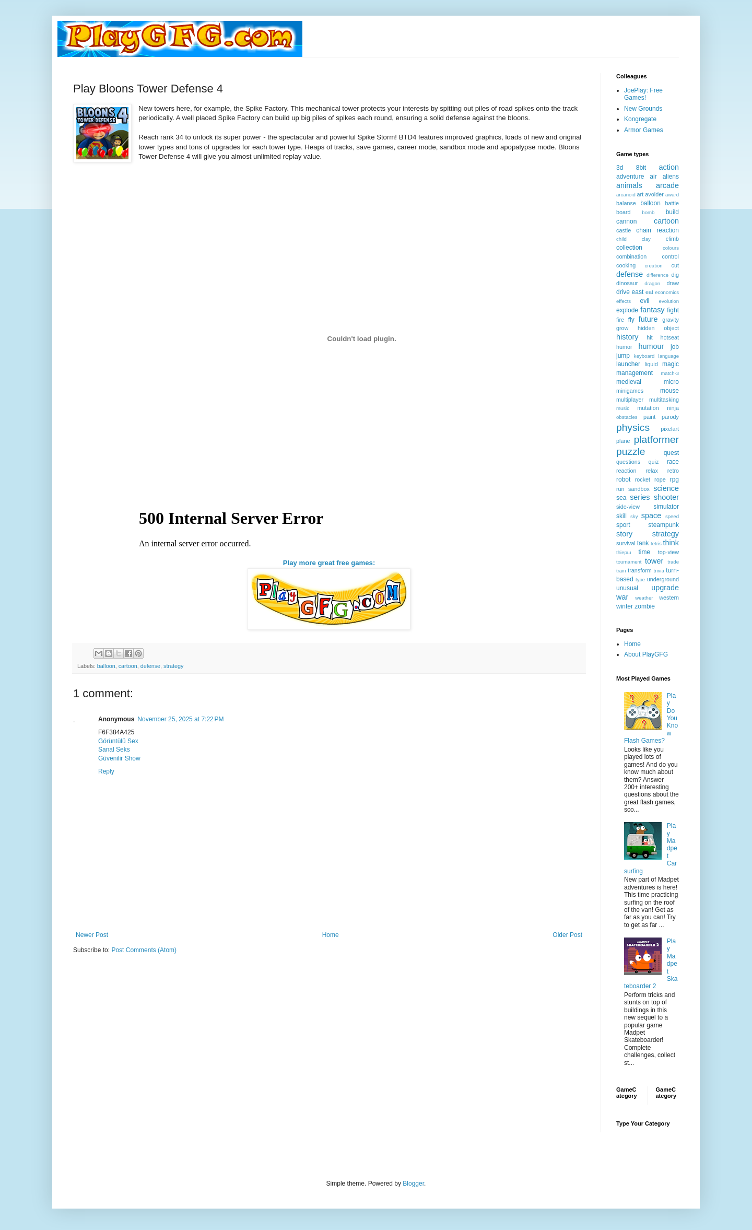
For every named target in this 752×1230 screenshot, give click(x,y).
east (638, 292)
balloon (106, 666)
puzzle (630, 451)
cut (675, 265)
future (648, 319)
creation (654, 265)
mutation (648, 408)
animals (629, 185)
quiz (654, 462)
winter (624, 606)
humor (624, 347)
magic (670, 364)
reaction (626, 470)
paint (649, 417)
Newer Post (92, 935)
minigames (629, 391)
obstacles (627, 417)
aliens (671, 176)
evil (645, 300)
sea (621, 497)
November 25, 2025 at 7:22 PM (180, 719)
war (622, 597)
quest (671, 452)
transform (640, 570)
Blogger (413, 1183)
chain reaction (657, 230)
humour (651, 346)
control (670, 256)
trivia (659, 570)
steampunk (663, 525)
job (675, 346)
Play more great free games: (329, 563)
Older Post (567, 935)
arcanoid (626, 194)
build (672, 212)
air (653, 176)
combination (631, 256)
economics (667, 292)
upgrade (665, 587)
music (622, 408)
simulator (666, 506)
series (640, 497)
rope (660, 479)
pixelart (670, 429)
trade (673, 562)
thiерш (623, 552)
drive (623, 292)
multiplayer (629, 399)
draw (673, 283)
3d (619, 167)
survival (626, 543)
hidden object (658, 328)
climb (672, 239)
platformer (656, 439)
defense (150, 666)
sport (623, 525)
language (669, 356)
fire (620, 320)
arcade (667, 185)
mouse (669, 390)
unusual (627, 588)
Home (330, 935)
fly (631, 319)
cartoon (128, 666)
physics (633, 427)
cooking (626, 265)
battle (672, 203)
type (640, 579)
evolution (669, 301)
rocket (642, 479)
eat (649, 292)
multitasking (664, 399)
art (640, 194)
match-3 (670, 373)
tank (643, 543)
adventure (630, 176)
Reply (106, 771)
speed (672, 516)
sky (634, 516)
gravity (670, 320)
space (651, 515)
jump (623, 355)
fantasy (652, 310)
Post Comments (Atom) (144, 950)
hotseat (670, 337)
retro (673, 470)
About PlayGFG (646, 654)
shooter (666, 497)
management (634, 373)
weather (644, 598)
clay (646, 239)
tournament (629, 562)
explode (627, 310)
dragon (652, 283)
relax (651, 470)
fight (673, 310)
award (672, 194)
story (624, 534)
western (669, 597)
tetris (656, 543)
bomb (648, 212)
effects (623, 301)
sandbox (639, 489)
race (673, 461)
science (666, 488)
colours (671, 248)
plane (623, 441)
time (644, 552)
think (671, 542)
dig (675, 275)
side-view (628, 506)
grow (622, 328)
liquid (651, 364)
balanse (626, 203)
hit (649, 337)
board (623, 212)
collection (629, 247)
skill (621, 516)
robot (623, 479)
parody (670, 417)
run (620, 489)
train (621, 570)
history (627, 337)
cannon (626, 221)
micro (671, 381)
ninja (673, 408)
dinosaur (627, 283)
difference (657, 275)
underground (663, 579)
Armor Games (643, 130)
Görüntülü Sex (118, 741)
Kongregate (640, 119)
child (621, 239)
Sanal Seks (114, 749)
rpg (674, 479)
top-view (668, 552)
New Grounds (643, 108)
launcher (628, 364)
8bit (641, 167)
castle (623, 230)
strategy (173, 666)
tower (654, 561)
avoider (654, 194)
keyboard (644, 356)
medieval (628, 381)
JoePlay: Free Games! (643, 94)
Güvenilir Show (119, 758)
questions (628, 462)
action (669, 167)
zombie (644, 606)
